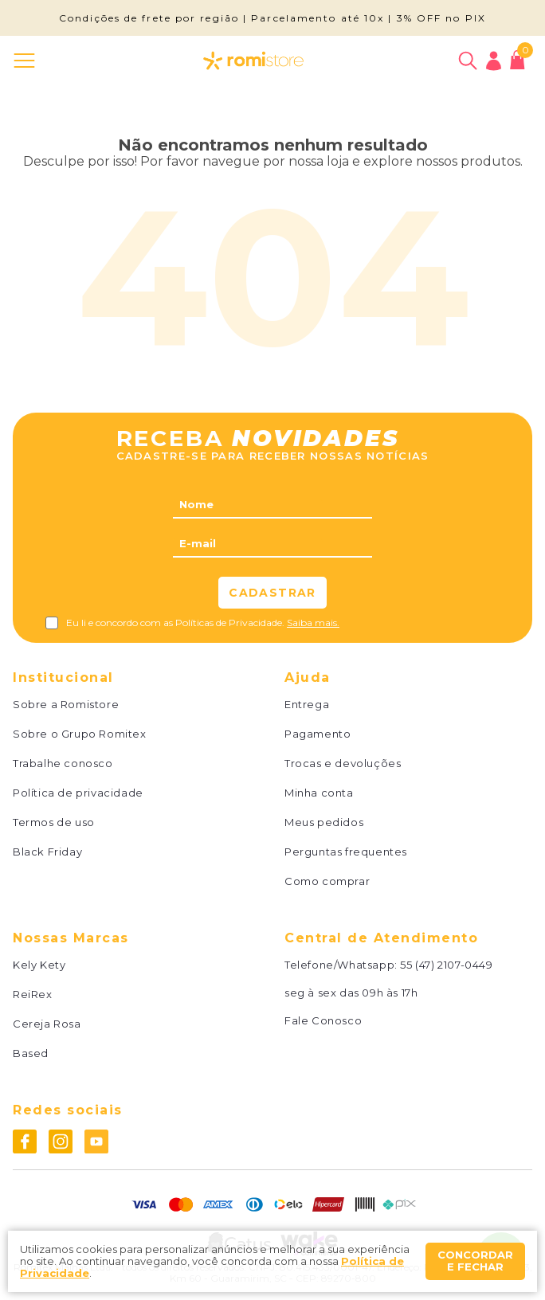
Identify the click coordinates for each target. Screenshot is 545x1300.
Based (31, 1053)
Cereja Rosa (47, 1024)
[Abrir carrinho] (517, 60)
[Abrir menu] (27, 60)
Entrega (306, 705)
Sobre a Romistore (66, 705)
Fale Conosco (323, 1021)
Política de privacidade (78, 793)
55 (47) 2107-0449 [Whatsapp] (446, 964)
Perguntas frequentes (345, 852)
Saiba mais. (313, 622)
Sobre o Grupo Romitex (80, 734)
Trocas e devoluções (342, 763)
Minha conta (319, 793)
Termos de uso (54, 822)
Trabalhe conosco (63, 763)
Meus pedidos (323, 822)
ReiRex (33, 994)
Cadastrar (272, 592)
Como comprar (327, 881)
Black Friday (47, 852)
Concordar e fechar (475, 1261)
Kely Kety (39, 965)
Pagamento (317, 734)
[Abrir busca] (467, 60)
